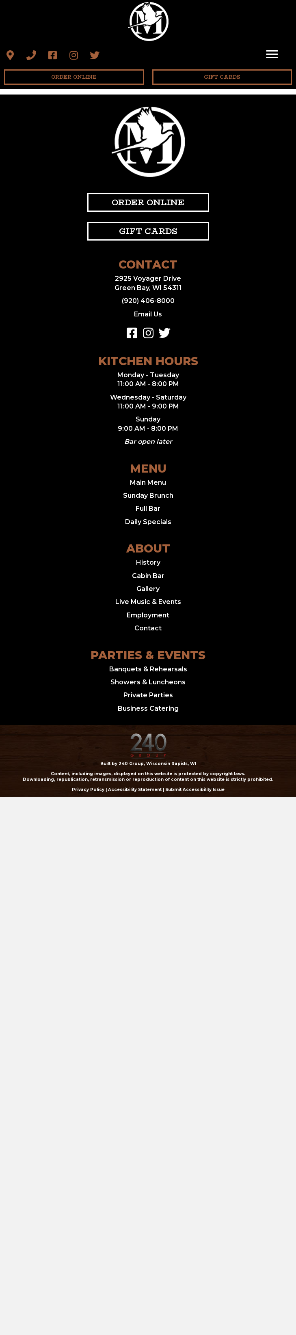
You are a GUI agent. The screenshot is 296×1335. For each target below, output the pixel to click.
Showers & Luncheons (148, 682)
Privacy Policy (88, 789)
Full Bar (148, 508)
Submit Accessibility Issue (195, 789)
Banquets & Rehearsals (148, 669)
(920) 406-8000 (148, 301)
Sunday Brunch (148, 495)
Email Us (148, 314)
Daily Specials (148, 522)
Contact (148, 628)
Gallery (148, 589)
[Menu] (272, 54)
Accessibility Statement (135, 789)
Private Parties (148, 695)
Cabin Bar (148, 576)
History (148, 562)
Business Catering (148, 708)
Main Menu (148, 482)
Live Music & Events (148, 602)
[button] (10, 55)
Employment (148, 615)
